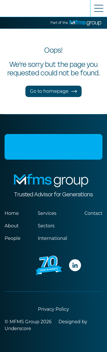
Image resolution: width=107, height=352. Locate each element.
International (52, 238)
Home (12, 213)
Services (47, 213)
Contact (93, 213)
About (12, 226)
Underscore (18, 328)
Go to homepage (53, 91)
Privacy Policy (53, 309)
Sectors (46, 226)
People (13, 238)
